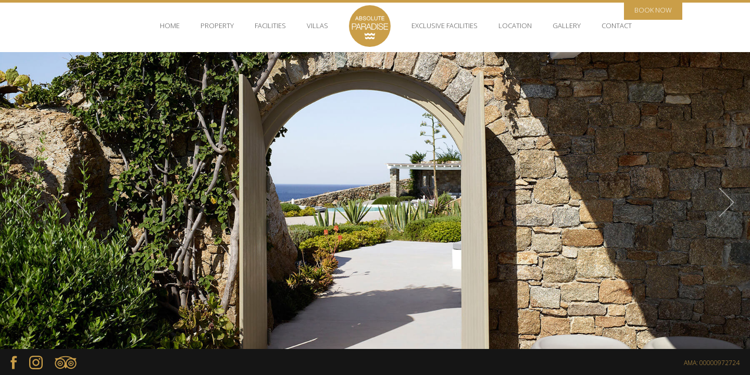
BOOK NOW (653, 10)
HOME (170, 25)
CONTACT (617, 25)
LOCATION (515, 25)
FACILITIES (270, 25)
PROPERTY (217, 25)
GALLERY (567, 25)
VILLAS (317, 25)
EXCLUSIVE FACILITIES (444, 25)
